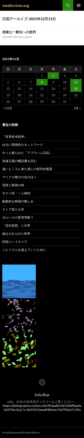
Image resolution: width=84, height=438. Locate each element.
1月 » (77, 108)
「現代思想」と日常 (16, 225)
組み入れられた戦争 (16, 233)
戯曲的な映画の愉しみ (18, 201)
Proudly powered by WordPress (21, 432)
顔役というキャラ (14, 241)
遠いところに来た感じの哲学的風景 (27, 169)
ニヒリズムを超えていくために (24, 250)
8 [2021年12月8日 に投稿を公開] (42, 82)
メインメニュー (78, 5)
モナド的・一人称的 (16, 193)
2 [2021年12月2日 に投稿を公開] (53, 75)
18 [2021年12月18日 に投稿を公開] (76, 88)
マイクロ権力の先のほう (19, 177)
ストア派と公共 (13, 209)
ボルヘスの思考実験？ (18, 217)
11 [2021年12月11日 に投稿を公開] (76, 82)
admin (28, 37)
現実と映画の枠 (13, 185)
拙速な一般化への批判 (19, 32)
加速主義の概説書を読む (19, 161)
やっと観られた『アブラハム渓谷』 (27, 153)
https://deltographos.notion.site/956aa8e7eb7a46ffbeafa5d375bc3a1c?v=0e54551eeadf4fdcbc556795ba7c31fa (42, 408)
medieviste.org (15, 5)
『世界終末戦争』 (14, 136)
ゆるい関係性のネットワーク (22, 145)
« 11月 (7, 108)
